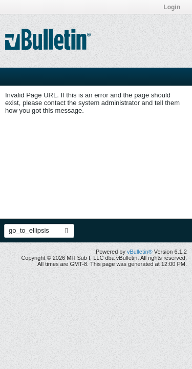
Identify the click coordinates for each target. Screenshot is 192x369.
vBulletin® (140, 252)
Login (175, 7)
